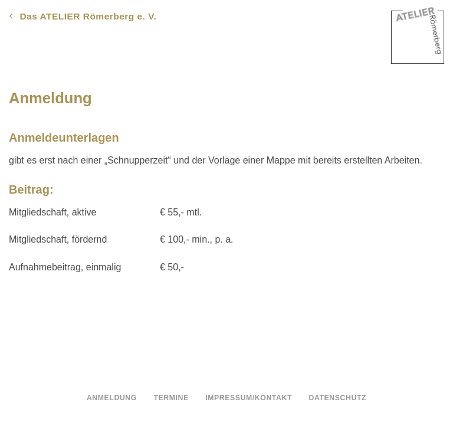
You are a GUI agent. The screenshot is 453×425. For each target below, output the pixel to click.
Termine (170, 398)
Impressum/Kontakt (248, 398)
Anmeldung (112, 398)
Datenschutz (338, 398)
